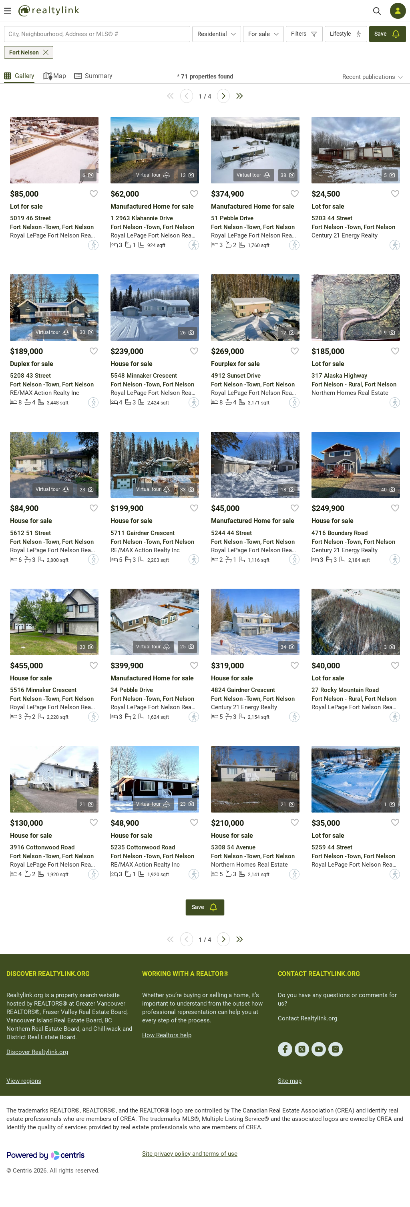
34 (288, 647)
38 (288, 175)
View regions (23, 1080)
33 (187, 490)
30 (87, 332)
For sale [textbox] (259, 34)
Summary (99, 76)
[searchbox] (92, 34)
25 (187, 647)
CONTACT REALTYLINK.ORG (319, 974)
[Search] (377, 11)
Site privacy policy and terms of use (189, 1153)
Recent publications (368, 76)
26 (187, 333)
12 (288, 333)
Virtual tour (153, 175)
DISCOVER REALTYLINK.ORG (48, 974)
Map (59, 76)
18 (288, 490)
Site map (289, 1080)
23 (87, 490)
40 (388, 490)
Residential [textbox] (212, 34)
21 (87, 804)
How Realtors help (166, 1035)
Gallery (24, 76)
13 (187, 175)
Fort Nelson (24, 52)
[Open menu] (7, 11)
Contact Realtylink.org (307, 1018)
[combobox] (97, 34)
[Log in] (398, 11)
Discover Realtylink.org (37, 1052)
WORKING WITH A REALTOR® (185, 974)
